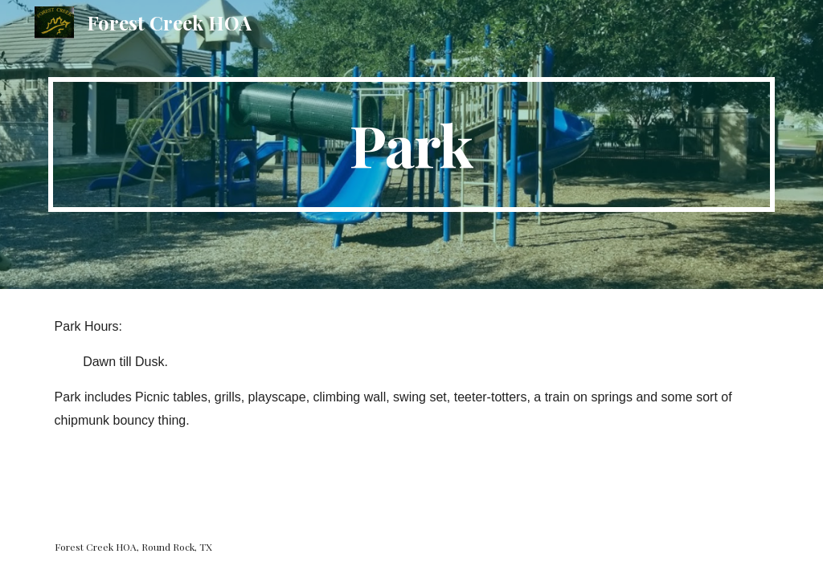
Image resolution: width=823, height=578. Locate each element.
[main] (412, 144)
